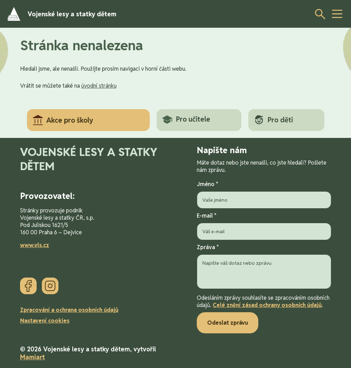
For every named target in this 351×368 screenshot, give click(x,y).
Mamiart (32, 357)
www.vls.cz (34, 245)
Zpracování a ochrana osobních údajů (69, 310)
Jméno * (264, 195)
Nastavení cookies (45, 320)
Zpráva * (264, 267)
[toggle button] (337, 14)
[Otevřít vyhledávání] (318, 14)
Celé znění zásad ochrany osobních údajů (267, 305)
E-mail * (264, 226)
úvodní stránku (99, 85)
